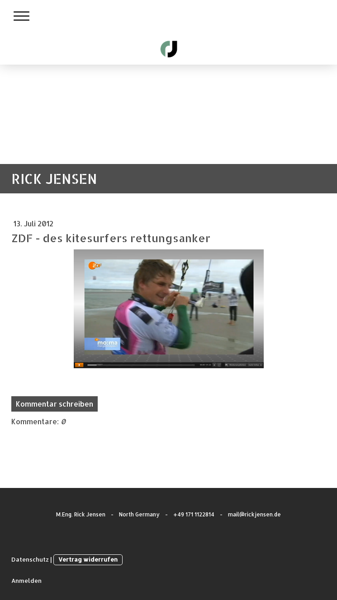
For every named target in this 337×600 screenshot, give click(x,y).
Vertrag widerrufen (88, 559)
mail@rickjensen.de (254, 514)
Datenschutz (30, 559)
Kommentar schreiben (54, 403)
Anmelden (26, 580)
